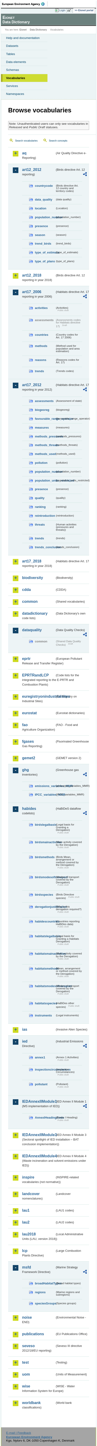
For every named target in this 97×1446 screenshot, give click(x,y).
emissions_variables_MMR (45, 786)
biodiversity (32, 578)
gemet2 (28, 758)
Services (12, 86)
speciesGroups (45, 1303)
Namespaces (15, 94)
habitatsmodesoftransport (45, 986)
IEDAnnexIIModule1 (38, 1101)
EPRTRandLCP (35, 675)
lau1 (26, 1210)
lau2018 (29, 1234)
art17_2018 (31, 561)
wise (26, 1386)
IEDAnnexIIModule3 (38, 1135)
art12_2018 (31, 275)
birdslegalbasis (45, 824)
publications (33, 1334)
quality (39, 498)
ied (24, 1041)
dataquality (32, 630)
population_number (45, 217)
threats (40, 524)
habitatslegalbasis (45, 936)
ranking (40, 507)
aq (24, 153)
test (25, 1362)
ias (24, 1029)
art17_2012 (31, 385)
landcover (31, 1194)
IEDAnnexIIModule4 (38, 1156)
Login (62, 10)
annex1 (40, 1057)
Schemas (12, 70)
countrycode (44, 185)
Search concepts (58, 140)
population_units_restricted (45, 480)
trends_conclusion (45, 547)
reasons (40, 360)
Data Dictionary (38, 29)
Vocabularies (15, 78)
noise (27, 1317)
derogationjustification (45, 907)
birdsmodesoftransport (45, 877)
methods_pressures (45, 436)
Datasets (12, 46)
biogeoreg (42, 410)
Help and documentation (23, 38)
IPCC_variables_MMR (45, 794)
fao (25, 725)
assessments (44, 401)
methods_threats (45, 445)
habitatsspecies (45, 1003)
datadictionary (34, 613)
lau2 (26, 1222)
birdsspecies (44, 894)
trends (39, 371)
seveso (28, 1346)
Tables (10, 54)
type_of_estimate (45, 252)
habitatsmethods (45, 968)
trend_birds (43, 243)
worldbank (31, 1403)
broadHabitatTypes (45, 1283)
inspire (28, 1177)
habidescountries (45, 921)
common (30, 601)
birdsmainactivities (45, 842)
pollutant (41, 1084)
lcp (24, 1251)
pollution (41, 463)
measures (42, 427)
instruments (43, 1015)
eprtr (26, 659)
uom (26, 1374)
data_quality (43, 199)
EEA (24, 4)
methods (41, 346)
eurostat (29, 713)
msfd (26, 1267)
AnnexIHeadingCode (45, 1117)
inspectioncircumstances (45, 1069)
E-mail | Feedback (18, 1433)
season (40, 235)
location (40, 208)
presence (41, 226)
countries (41, 334)
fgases (28, 741)
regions (40, 1292)
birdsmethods (45, 857)
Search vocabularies (26, 140)
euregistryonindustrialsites (38, 696)
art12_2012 (31, 170)
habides (29, 809)
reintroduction (45, 515)
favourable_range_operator (45, 418)
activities (41, 308)
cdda (26, 590)
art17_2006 (31, 292)
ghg (25, 770)
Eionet (23, 29)
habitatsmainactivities (45, 953)
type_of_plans (45, 261)
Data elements (16, 62)
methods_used (45, 454)
